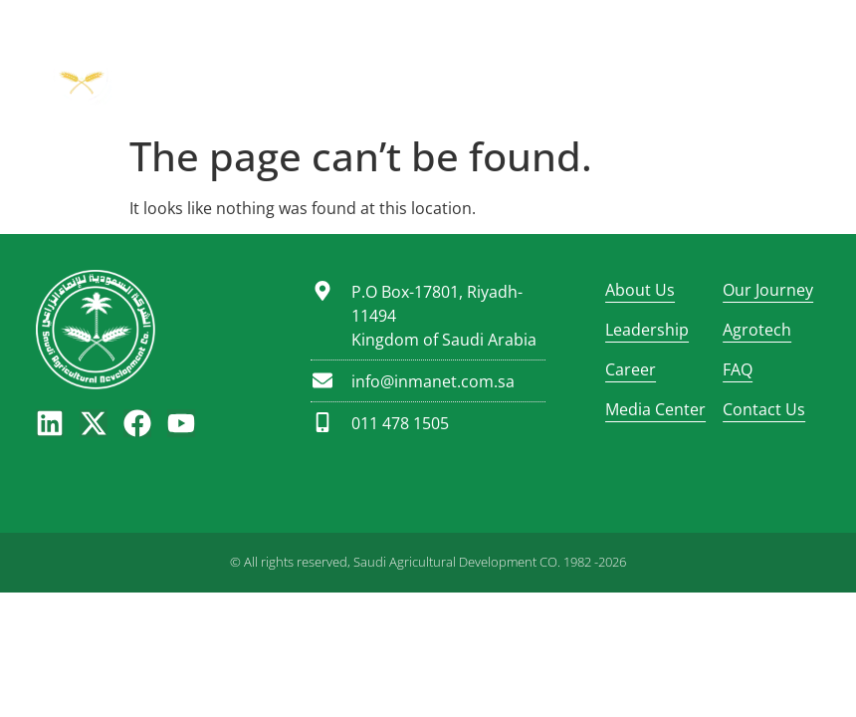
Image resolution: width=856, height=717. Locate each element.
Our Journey (768, 290)
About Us (640, 290)
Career (630, 369)
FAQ (737, 369)
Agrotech (757, 330)
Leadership (647, 330)
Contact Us (764, 409)
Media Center (654, 409)
